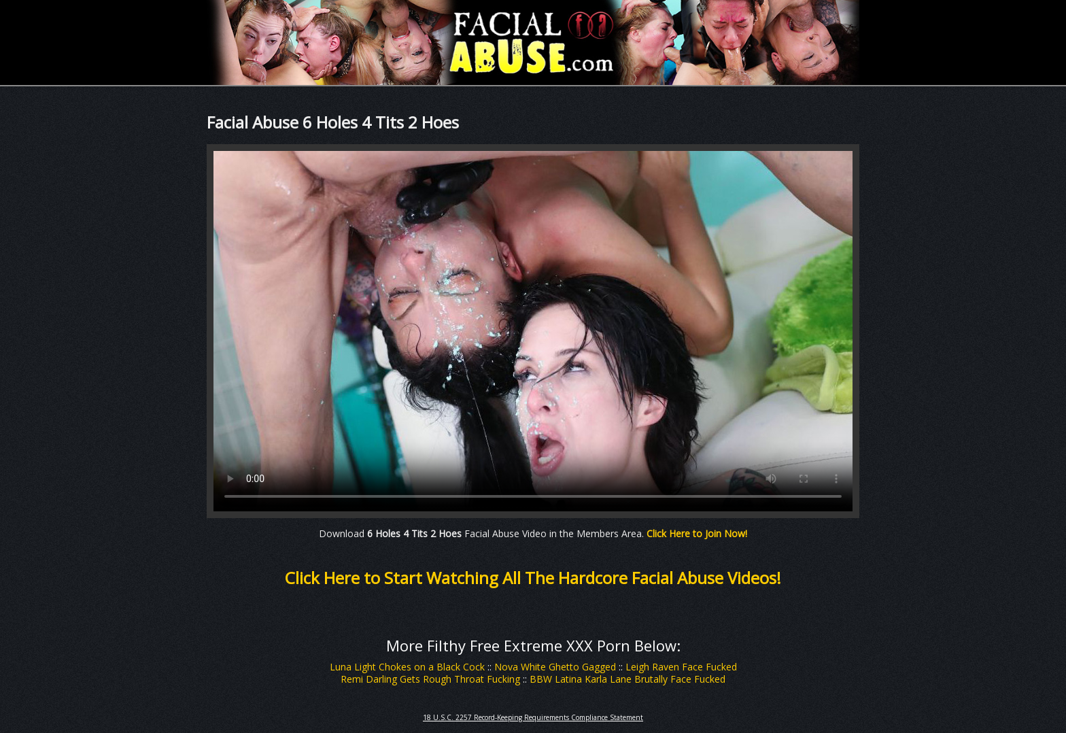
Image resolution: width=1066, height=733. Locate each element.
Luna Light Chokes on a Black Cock (407, 666)
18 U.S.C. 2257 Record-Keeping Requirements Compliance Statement (533, 717)
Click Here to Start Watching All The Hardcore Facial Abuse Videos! (533, 577)
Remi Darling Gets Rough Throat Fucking (430, 678)
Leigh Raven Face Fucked (681, 666)
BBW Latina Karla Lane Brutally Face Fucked (627, 678)
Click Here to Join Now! (697, 533)
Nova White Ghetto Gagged (555, 666)
